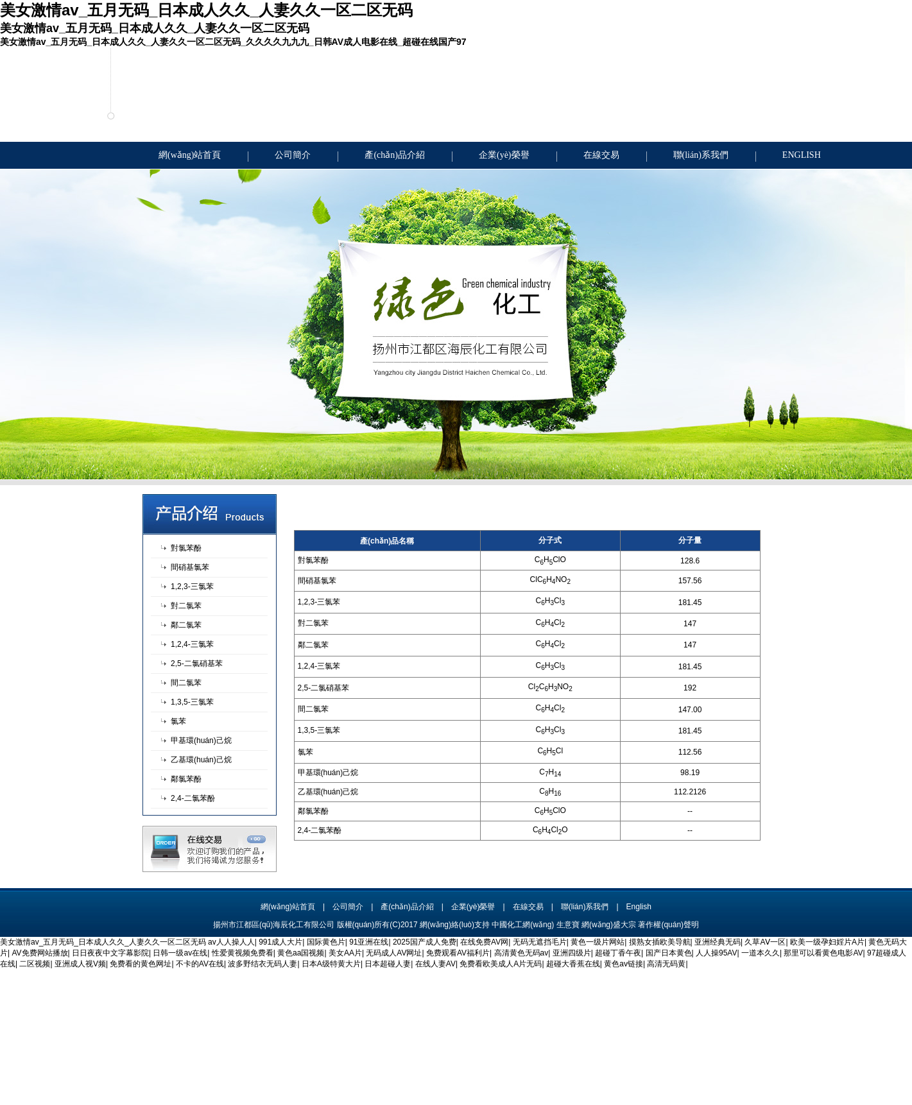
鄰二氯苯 (186, 625)
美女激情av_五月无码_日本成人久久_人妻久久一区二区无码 (103, 942)
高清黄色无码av (521, 952)
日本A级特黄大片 (331, 963)
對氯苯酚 (186, 548)
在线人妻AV (435, 963)
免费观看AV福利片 (458, 952)
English (638, 906)
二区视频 (34, 963)
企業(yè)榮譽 (504, 155)
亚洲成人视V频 (80, 963)
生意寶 (568, 924)
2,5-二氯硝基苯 (197, 663)
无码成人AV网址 (394, 952)
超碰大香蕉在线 (573, 963)
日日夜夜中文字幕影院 (110, 952)
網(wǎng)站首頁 (190, 155)
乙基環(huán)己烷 (201, 759)
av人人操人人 (231, 942)
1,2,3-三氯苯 (192, 586)
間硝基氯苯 (190, 567)
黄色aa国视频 (300, 952)
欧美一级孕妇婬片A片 (827, 942)
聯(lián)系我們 (700, 155)
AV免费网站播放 (39, 952)
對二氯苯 (186, 605)
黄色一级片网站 (597, 942)
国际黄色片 (326, 942)
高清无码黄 (666, 963)
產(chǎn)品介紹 (395, 155)
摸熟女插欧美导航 (660, 942)
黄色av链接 (623, 963)
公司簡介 (293, 155)
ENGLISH (801, 155)
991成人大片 (280, 942)
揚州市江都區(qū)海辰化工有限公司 (273, 924)
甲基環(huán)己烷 (201, 740)
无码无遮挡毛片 (540, 942)
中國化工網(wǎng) (523, 924)
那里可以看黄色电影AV (823, 952)
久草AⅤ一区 (765, 942)
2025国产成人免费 (424, 942)
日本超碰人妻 (388, 963)
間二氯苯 (186, 682)
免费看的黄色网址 (140, 963)
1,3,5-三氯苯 (192, 702)
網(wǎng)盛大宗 (608, 924)
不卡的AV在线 (200, 963)
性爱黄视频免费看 (242, 952)
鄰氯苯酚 (186, 779)
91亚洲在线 (368, 942)
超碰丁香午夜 (618, 952)
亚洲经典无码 (717, 942)
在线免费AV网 (484, 942)
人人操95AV (716, 952)
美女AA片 (345, 952)
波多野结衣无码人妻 (262, 963)
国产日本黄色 (669, 952)
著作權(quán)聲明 (668, 924)
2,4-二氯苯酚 (193, 798)
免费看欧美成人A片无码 (501, 963)
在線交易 (601, 155)
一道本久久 (760, 952)
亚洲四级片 (572, 952)
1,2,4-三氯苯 (192, 644)
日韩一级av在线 (180, 952)
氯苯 (178, 721)
